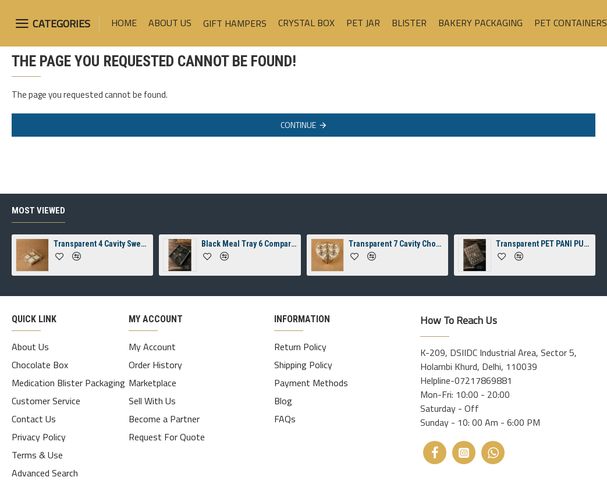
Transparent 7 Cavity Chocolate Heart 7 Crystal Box (396, 253)
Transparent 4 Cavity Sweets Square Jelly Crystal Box (101, 253)
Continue (298, 125)
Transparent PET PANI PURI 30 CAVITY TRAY (543, 253)
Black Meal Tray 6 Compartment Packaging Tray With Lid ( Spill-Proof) (249, 253)
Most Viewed (38, 220)
